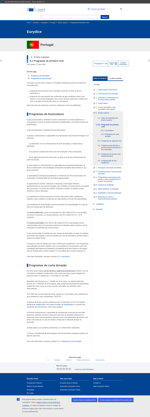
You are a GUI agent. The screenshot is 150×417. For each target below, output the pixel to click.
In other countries (115, 78)
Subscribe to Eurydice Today (70, 385)
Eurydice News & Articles (69, 378)
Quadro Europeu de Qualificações (61, 304)
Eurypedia (44, 22)
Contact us (97, 378)
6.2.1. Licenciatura (63, 256)
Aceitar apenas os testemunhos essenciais (117, 403)
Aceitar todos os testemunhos (87, 403)
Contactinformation (123, 63)
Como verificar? (38, 2)
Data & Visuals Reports (35, 382)
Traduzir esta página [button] (98, 9)
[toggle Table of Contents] (100, 78)
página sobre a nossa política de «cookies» (43, 405)
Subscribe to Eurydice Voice (70, 382)
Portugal (52, 22)
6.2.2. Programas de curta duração (69, 341)
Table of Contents (100, 78)
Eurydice (36, 22)
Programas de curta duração (41, 78)
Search (105, 17)
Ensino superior (63, 22)
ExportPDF (111, 63)
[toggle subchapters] (94, 90)
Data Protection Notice (101, 382)
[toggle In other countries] (115, 78)
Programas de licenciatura (40, 76)
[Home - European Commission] (50, 9)
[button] (121, 9)
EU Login (30, 389)
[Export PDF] (113, 63)
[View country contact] (123, 63)
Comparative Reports (34, 378)
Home (29, 22)
